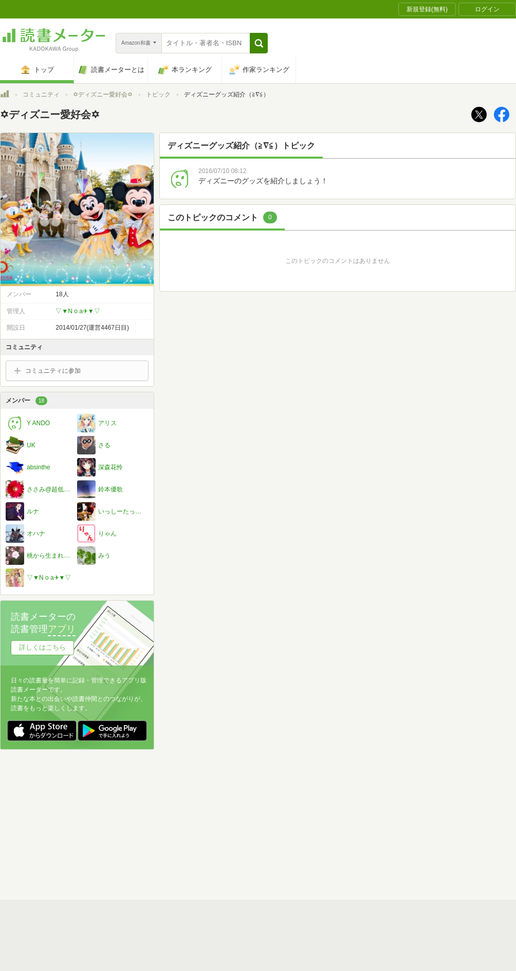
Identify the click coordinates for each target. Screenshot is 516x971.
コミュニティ (41, 94)
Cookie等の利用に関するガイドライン (296, 823)
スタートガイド (211, 807)
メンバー (26, 400)
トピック (158, 94)
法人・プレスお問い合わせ (231, 839)
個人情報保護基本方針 (196, 823)
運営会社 (136, 823)
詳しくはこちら (42, 647)
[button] (259, 43)
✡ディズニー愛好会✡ (103, 94)
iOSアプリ (194, 855)
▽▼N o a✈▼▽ (78, 311)
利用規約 (262, 807)
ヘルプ (133, 839)
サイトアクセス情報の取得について (414, 823)
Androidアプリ (144, 855)
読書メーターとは (149, 807)
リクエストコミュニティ (319, 839)
